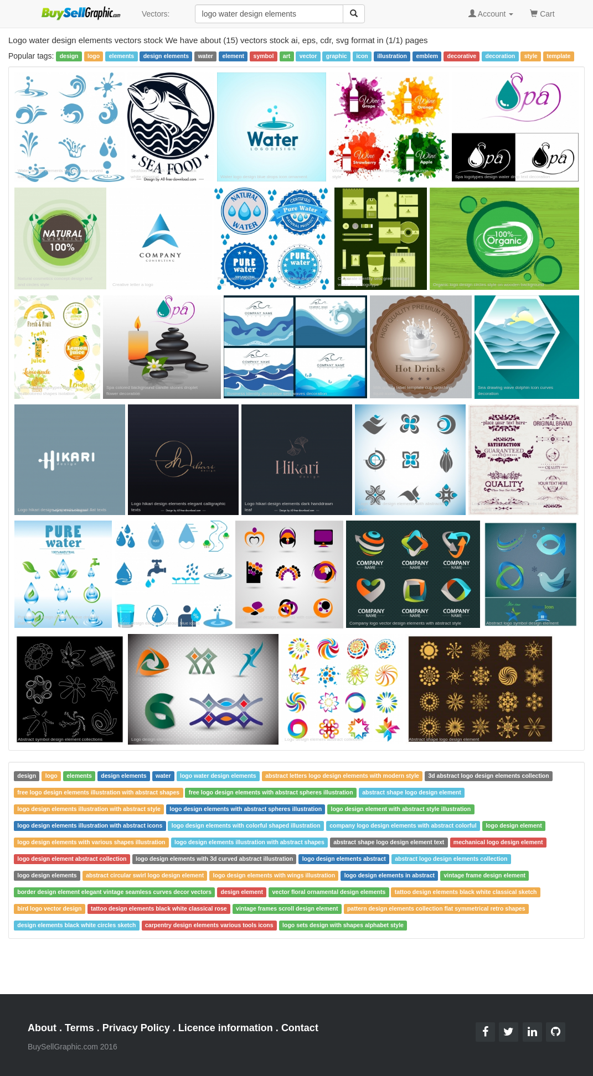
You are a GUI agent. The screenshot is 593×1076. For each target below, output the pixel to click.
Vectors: (156, 13)
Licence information (225, 1027)
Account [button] (491, 13)
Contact (299, 1027)
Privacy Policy (136, 1027)
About (42, 1027)
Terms (79, 1027)
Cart (542, 13)
